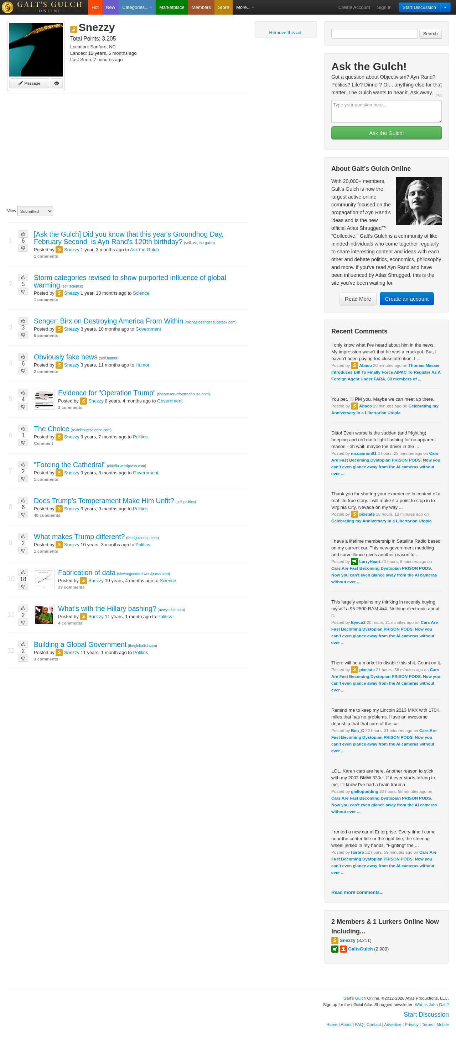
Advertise (392, 1024)
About (346, 1024)
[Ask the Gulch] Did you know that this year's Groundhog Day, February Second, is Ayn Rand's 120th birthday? (128, 238)
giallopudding (364, 791)
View (11, 210)
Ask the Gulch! (386, 133)
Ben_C (357, 730)
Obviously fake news (66, 357)
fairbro (357, 852)
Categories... (137, 7)
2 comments (46, 371)
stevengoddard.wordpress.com (143, 574)
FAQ (359, 1024)
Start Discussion (419, 7)
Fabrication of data (87, 572)
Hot (95, 7)
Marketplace (172, 7)
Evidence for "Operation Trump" (107, 393)
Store (223, 7)
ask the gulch (203, 243)
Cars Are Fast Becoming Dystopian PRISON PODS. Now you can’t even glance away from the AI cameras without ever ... (384, 575)
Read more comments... (357, 892)
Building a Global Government (80, 644)
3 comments (70, 407)
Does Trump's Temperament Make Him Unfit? (104, 501)
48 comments (47, 515)
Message (29, 83)
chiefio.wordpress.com (126, 466)
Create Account (354, 7)
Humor (142, 365)
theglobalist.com (142, 646)
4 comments (70, 623)
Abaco (365, 365)
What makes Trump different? (79, 537)
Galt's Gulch (354, 998)
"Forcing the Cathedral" (69, 465)
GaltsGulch (360, 949)
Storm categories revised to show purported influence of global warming (130, 281)
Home (331, 1024)
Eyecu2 (358, 622)
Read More (358, 299)
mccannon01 (363, 453)
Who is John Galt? (432, 1004)
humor (112, 358)
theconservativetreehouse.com (183, 394)
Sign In (384, 7)
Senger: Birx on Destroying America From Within (108, 321)
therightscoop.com (143, 538)
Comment (43, 443)
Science (141, 293)
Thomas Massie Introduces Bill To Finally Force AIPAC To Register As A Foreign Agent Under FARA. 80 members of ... (386, 372)
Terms (427, 1024)
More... (245, 7)
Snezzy (348, 940)
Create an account (407, 299)
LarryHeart (369, 561)
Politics (140, 436)
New (110, 7)
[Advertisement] (127, 150)
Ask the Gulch (144, 249)
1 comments (46, 256)
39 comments (71, 587)
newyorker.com (171, 610)
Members (201, 7)
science (75, 286)
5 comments (46, 335)
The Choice (51, 429)
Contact (374, 1024)
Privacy (412, 1024)
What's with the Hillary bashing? (107, 608)
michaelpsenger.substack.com (210, 322)
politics (189, 502)
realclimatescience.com (91, 430)
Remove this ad (285, 32)
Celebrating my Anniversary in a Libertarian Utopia (381, 520)
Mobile (443, 1024)
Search (430, 33)
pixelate (367, 514)
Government (148, 329)
